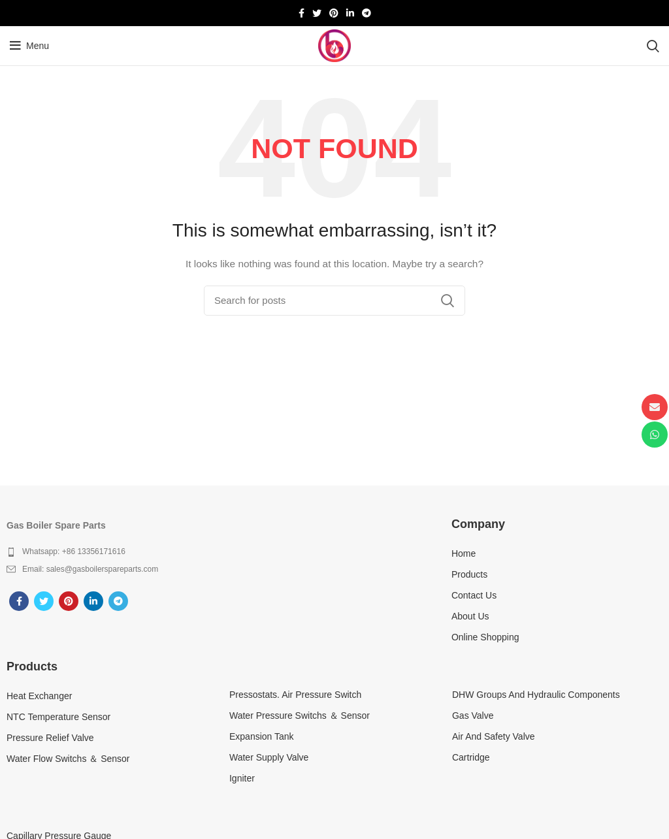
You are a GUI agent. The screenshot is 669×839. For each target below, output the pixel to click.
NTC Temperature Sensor (58, 717)
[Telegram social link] (366, 13)
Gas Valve (473, 715)
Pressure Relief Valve (50, 737)
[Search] (653, 46)
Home (463, 553)
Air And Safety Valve (493, 736)
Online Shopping (485, 637)
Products (469, 574)
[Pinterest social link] (333, 13)
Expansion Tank (261, 736)
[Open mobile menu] (29, 46)
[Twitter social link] (316, 13)
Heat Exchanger (39, 696)
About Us (470, 616)
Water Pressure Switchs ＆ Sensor (299, 715)
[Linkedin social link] (350, 13)
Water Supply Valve (268, 757)
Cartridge (471, 757)
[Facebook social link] (301, 13)
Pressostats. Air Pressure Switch (295, 694)
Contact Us (474, 595)
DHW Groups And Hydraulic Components (536, 694)
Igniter (242, 778)
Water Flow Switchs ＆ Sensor (68, 758)
